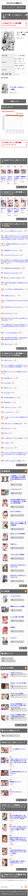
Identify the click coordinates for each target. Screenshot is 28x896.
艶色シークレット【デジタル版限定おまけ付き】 (15, 371)
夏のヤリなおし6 (9, 344)
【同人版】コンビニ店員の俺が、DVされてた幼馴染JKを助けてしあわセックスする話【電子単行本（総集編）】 (14, 261)
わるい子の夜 (7, 383)
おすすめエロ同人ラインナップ (18, 675)
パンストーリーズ (9, 447)
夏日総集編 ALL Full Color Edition (12, 268)
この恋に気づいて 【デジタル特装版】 (14, 438)
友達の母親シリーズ (9, 378)
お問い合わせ (20, 7)
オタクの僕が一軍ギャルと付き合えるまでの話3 (16, 300)
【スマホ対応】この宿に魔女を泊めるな (14, 289)
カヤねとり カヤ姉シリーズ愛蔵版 (13, 460)
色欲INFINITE (7, 402)
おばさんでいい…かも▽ (10, 407)
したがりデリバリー (9, 412)
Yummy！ (7, 443)
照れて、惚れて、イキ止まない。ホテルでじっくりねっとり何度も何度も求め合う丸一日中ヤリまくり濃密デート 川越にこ (18, 828)
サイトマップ (11, 7)
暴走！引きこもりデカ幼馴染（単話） (14, 423)
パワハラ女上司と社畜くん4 (11, 332)
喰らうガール (8, 428)
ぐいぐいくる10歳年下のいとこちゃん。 (3, 178)
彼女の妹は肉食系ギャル (10, 397)
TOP (4, 7)
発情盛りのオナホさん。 (10, 295)
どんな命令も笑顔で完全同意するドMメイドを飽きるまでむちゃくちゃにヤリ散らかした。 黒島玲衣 (18, 852)
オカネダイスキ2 (9, 313)
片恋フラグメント (8, 360)
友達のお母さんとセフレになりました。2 (14, 307)
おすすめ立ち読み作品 (17, 506)
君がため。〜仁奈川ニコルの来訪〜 (12, 277)
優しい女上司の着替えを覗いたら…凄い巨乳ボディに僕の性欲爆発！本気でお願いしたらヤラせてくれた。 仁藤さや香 (18, 817)
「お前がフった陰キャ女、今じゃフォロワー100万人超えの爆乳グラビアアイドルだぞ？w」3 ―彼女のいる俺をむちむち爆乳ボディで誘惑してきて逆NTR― (14, 237)
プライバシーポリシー (20, 893)
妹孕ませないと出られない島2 (11, 273)
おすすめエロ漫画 (16, 484)
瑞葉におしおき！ (8, 387)
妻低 (6, 433)
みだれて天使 (7, 392)
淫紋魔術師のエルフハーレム (23, 178)
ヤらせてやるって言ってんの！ (11, 255)
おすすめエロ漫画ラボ (12, 891)
